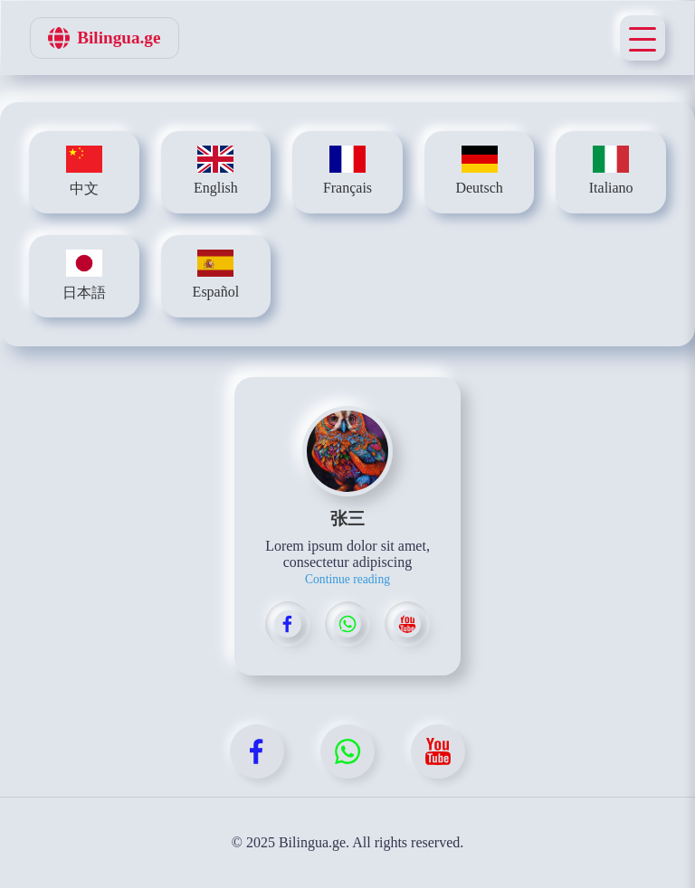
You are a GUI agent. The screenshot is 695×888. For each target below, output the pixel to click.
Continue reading (347, 579)
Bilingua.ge (104, 38)
